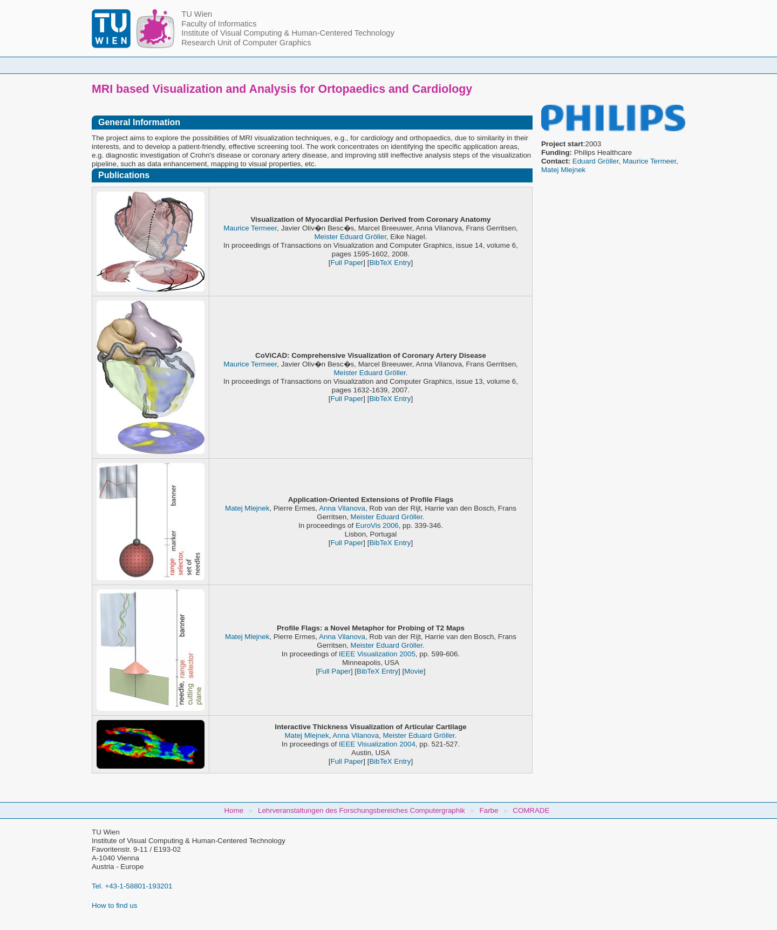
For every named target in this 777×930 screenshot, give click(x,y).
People (249, 65)
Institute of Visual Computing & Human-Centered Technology (287, 33)
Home (195, 65)
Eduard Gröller (595, 161)
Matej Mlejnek (563, 170)
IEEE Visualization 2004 (377, 744)
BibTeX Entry (390, 263)
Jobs (584, 65)
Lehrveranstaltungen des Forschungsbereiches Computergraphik (361, 810)
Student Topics (380, 65)
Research (453, 65)
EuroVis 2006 (377, 525)
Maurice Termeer (649, 161)
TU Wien (196, 14)
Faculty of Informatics (218, 23)
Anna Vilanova (342, 508)
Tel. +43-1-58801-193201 (132, 886)
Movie (414, 671)
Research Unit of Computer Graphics (246, 42)
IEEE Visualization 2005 (377, 654)
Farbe (489, 810)
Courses (309, 65)
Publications (522, 65)
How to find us (114, 905)
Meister (326, 237)
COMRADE (531, 810)
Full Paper (347, 263)
